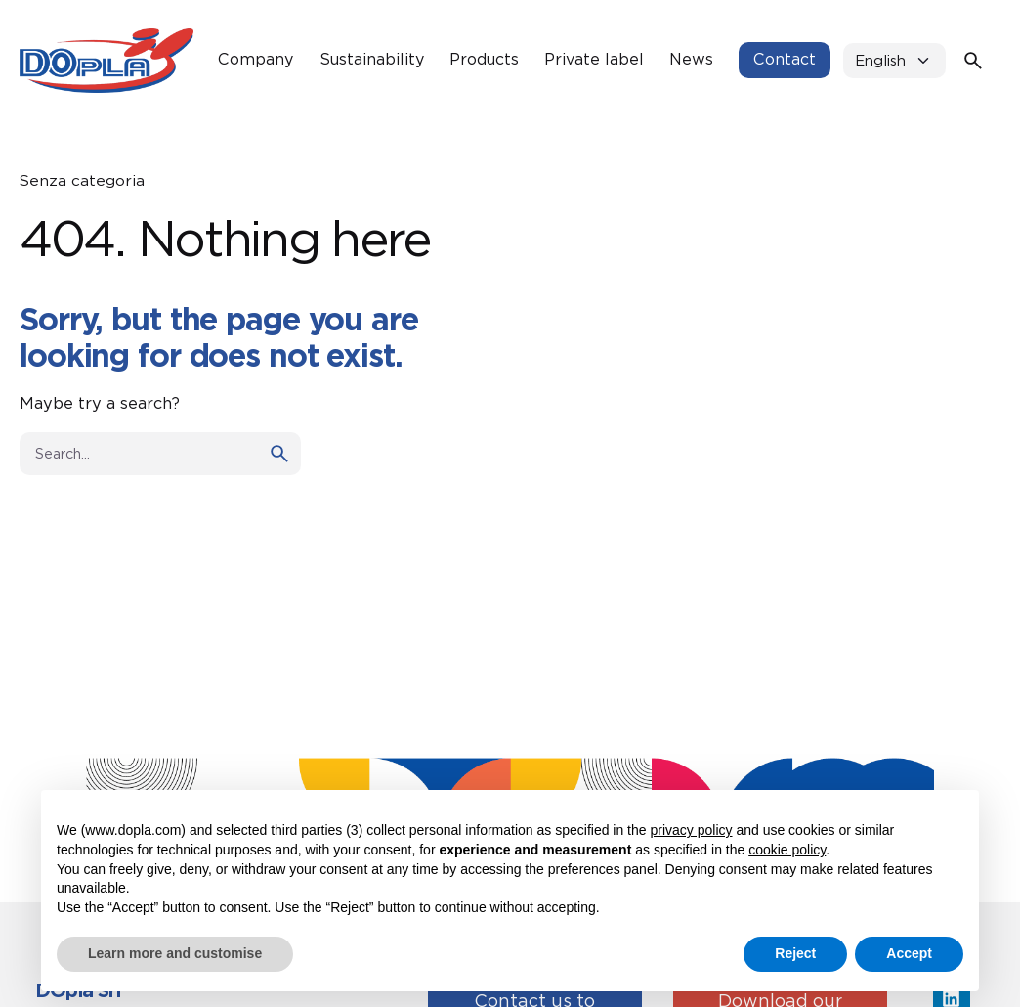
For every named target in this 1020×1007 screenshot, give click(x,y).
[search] (279, 453)
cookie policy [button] (787, 849)
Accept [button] (909, 953)
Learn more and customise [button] (175, 953)
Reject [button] (795, 953)
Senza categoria (82, 180)
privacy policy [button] (691, 830)
